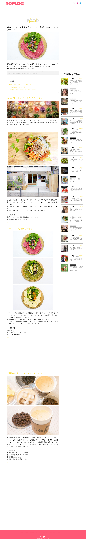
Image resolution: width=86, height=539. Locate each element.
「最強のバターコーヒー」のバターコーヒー (22, 89)
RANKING (53, 2)
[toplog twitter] (81, 3)
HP (8, 222)
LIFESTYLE (39, 2)
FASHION (29, 2)
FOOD (43, 2)
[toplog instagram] (78, 3)
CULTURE (48, 2)
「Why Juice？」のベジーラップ (18, 87)
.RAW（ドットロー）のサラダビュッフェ (21, 84)
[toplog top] (15, 3)
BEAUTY (34, 2)
